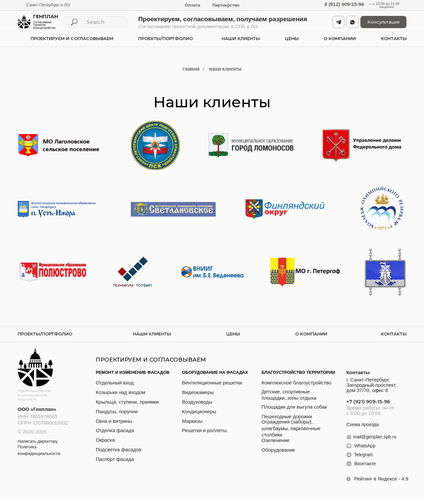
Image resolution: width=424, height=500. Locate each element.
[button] (383, 22)
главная (191, 69)
